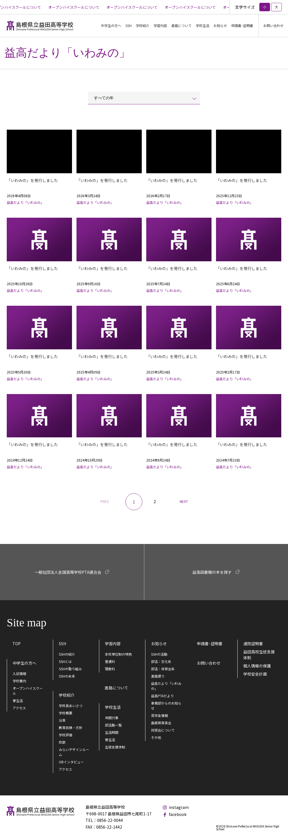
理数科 (110, 668)
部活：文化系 (161, 661)
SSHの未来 (67, 676)
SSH (62, 643)
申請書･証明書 (242, 25)
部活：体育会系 (163, 668)
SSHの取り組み (70, 668)
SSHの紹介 (67, 654)
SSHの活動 (159, 654)
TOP (16, 643)
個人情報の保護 (257, 666)
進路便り (158, 676)
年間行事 (111, 717)
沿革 (62, 720)
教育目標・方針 (70, 727)
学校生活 (113, 707)
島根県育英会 (161, 722)
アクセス (19, 707)
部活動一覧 (113, 725)
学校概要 (65, 712)
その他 (156, 737)
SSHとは (65, 661)
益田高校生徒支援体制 (259, 654)
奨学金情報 (159, 715)
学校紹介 (67, 695)
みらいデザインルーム (74, 752)
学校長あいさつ (70, 705)
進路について (181, 25)
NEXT (184, 501)
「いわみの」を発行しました (32, 180)
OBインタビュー (71, 761)
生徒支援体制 (115, 746)
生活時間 (111, 732)
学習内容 (113, 643)
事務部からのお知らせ (166, 705)
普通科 (110, 661)
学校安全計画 (255, 674)
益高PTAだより (162, 695)
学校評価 (65, 734)
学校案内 (19, 680)
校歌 (62, 742)
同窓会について (163, 730)
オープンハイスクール (28, 691)
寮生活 (18, 700)
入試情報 (19, 673)
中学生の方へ (24, 663)
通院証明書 (253, 643)
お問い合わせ (273, 25)
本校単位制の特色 (118, 654)
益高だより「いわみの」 (166, 686)
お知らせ (159, 643)
